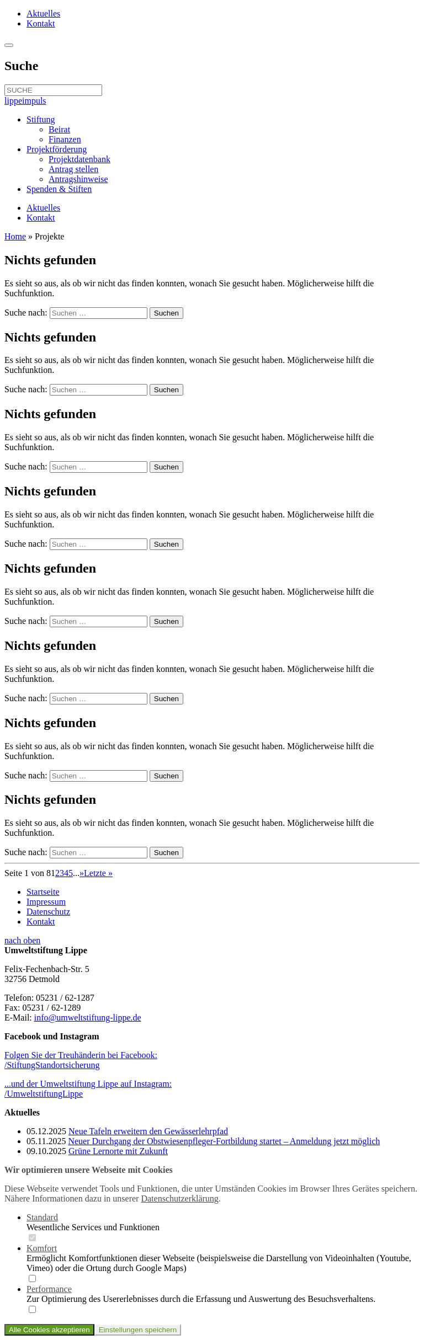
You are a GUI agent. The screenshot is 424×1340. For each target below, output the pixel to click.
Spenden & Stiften (59, 189)
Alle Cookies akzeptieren (49, 1330)
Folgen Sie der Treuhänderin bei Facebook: (80, 1060)
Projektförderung (56, 149)
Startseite (43, 891)
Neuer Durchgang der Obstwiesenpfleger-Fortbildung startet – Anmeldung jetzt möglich (224, 1141)
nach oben (22, 940)
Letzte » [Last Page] (98, 873)
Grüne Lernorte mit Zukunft (118, 1151)
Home (15, 236)
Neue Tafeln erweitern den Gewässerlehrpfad (148, 1131)
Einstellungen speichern (138, 1330)
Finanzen (65, 139)
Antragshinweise (78, 179)
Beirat (59, 129)
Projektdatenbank (79, 159)
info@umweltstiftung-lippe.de (87, 1017)
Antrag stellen (73, 169)
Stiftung (40, 119)
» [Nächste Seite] (82, 873)
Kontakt (40, 23)
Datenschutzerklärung (179, 1198)
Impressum (46, 901)
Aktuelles (43, 13)
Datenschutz (48, 911)
